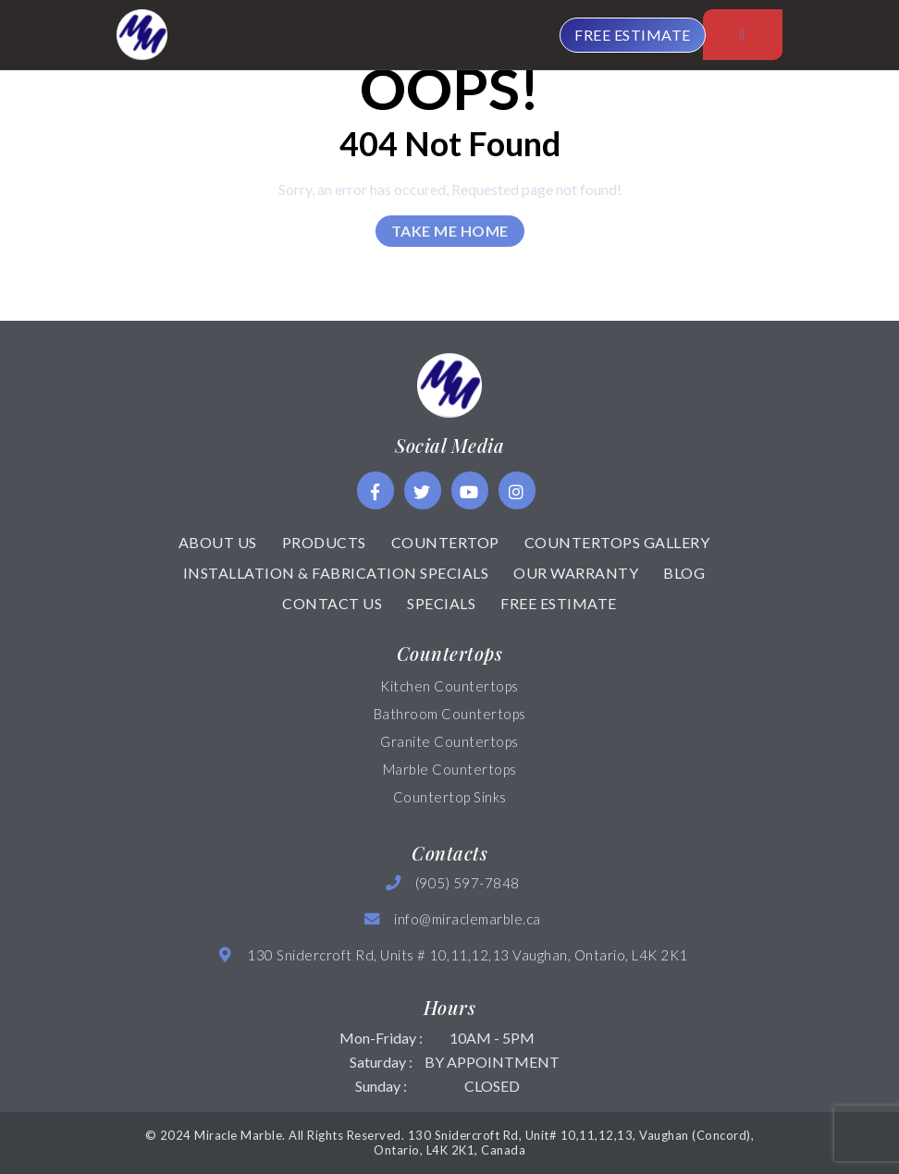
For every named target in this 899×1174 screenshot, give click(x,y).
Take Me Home (450, 230)
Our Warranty (575, 572)
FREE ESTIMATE (632, 34)
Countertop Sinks (450, 797)
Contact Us (332, 603)
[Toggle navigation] (742, 34)
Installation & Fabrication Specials (336, 572)
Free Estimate (558, 603)
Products (324, 542)
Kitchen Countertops (449, 686)
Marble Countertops (450, 769)
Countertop (445, 542)
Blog (684, 572)
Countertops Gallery (617, 542)
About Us (218, 542)
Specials (441, 603)
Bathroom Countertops (450, 713)
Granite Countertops (449, 741)
